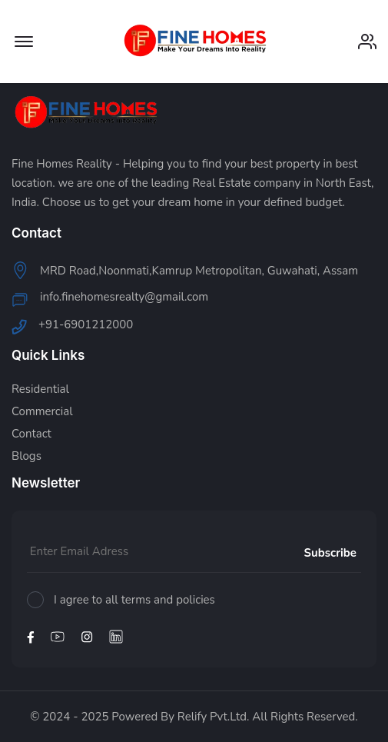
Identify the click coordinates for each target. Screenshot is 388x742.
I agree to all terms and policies (134, 599)
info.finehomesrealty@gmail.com (124, 297)
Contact (31, 434)
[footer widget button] (194, 233)
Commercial (42, 412)
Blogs (26, 456)
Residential (40, 389)
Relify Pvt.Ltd (212, 716)
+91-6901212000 (85, 325)
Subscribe (330, 553)
